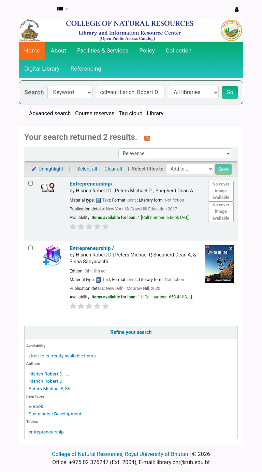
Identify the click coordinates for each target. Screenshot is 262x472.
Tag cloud (131, 113)
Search (34, 92)
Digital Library (42, 68)
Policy (147, 50)
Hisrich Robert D (45, 381)
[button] (63, 9)
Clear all (113, 169)
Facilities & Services (102, 50)
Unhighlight (47, 169)
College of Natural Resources (87, 454)
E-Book (36, 406)
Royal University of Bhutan (156, 454)
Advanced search (50, 113)
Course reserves (94, 113)
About (58, 50)
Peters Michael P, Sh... (51, 388)
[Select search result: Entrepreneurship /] (30, 248)
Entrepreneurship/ (91, 184)
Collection (179, 50)
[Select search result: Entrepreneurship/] (30, 183)
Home (32, 50)
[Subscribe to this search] (147, 137)
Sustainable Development (55, 413)
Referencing (86, 68)
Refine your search (131, 332)
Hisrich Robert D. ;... (49, 374)
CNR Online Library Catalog (36, 9)
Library (155, 113)
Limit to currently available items (62, 355)
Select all (87, 169)
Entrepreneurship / (92, 248)
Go (230, 92)
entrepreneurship (46, 431)
